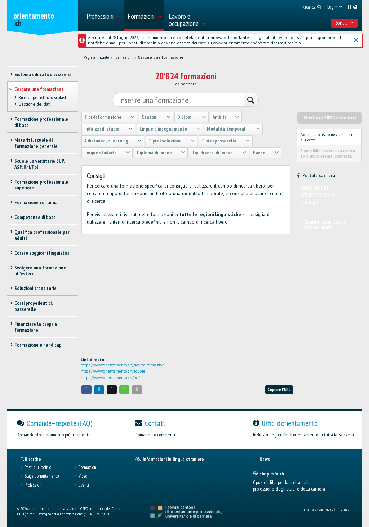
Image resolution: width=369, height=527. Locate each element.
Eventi (84, 485)
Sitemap (309, 509)
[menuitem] (103, 15)
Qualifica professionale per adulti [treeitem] (42, 235)
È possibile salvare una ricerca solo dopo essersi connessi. (328, 153)
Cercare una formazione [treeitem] (39, 89)
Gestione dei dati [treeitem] (34, 104)
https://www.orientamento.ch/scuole (113, 371)
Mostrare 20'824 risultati (330, 117)
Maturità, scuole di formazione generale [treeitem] (36, 143)
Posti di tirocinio (38, 467)
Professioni (34, 485)
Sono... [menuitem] (344, 22)
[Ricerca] (251, 100)
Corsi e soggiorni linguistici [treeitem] (41, 253)
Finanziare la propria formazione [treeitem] (35, 327)
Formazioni (123, 57)
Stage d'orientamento (42, 476)
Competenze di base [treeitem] (35, 217)
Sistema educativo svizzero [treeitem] (42, 74)
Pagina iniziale (96, 57)
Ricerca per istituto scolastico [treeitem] (44, 97)
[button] (86, 389)
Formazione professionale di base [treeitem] (41, 122)
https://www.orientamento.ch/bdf (110, 377)
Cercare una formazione (160, 57)
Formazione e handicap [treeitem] (38, 345)
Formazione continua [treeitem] (36, 202)
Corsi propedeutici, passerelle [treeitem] (33, 306)
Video (83, 476)
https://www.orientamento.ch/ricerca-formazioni (123, 365)
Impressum (344, 509)
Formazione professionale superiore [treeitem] (41, 185)
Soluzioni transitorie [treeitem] (35, 288)
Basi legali (326, 509)
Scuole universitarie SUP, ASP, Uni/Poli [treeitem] (39, 164)
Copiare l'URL (279, 389)
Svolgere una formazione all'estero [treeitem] (40, 270)
